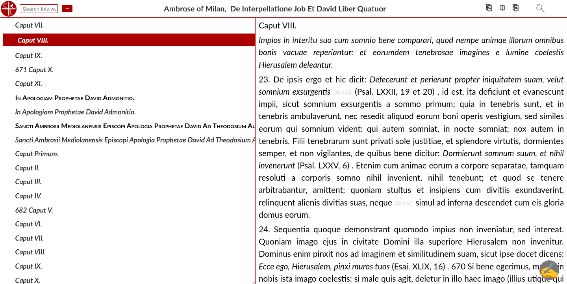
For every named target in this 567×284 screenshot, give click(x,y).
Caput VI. (28, 224)
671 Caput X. (34, 69)
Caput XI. (29, 83)
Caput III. (28, 182)
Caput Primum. (37, 153)
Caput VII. (29, 25)
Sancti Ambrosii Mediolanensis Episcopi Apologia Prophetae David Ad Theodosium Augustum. (149, 139)
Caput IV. (28, 196)
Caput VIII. (33, 40)
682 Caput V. (34, 210)
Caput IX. (29, 55)
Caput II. (27, 168)
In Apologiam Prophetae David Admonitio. (75, 111)
